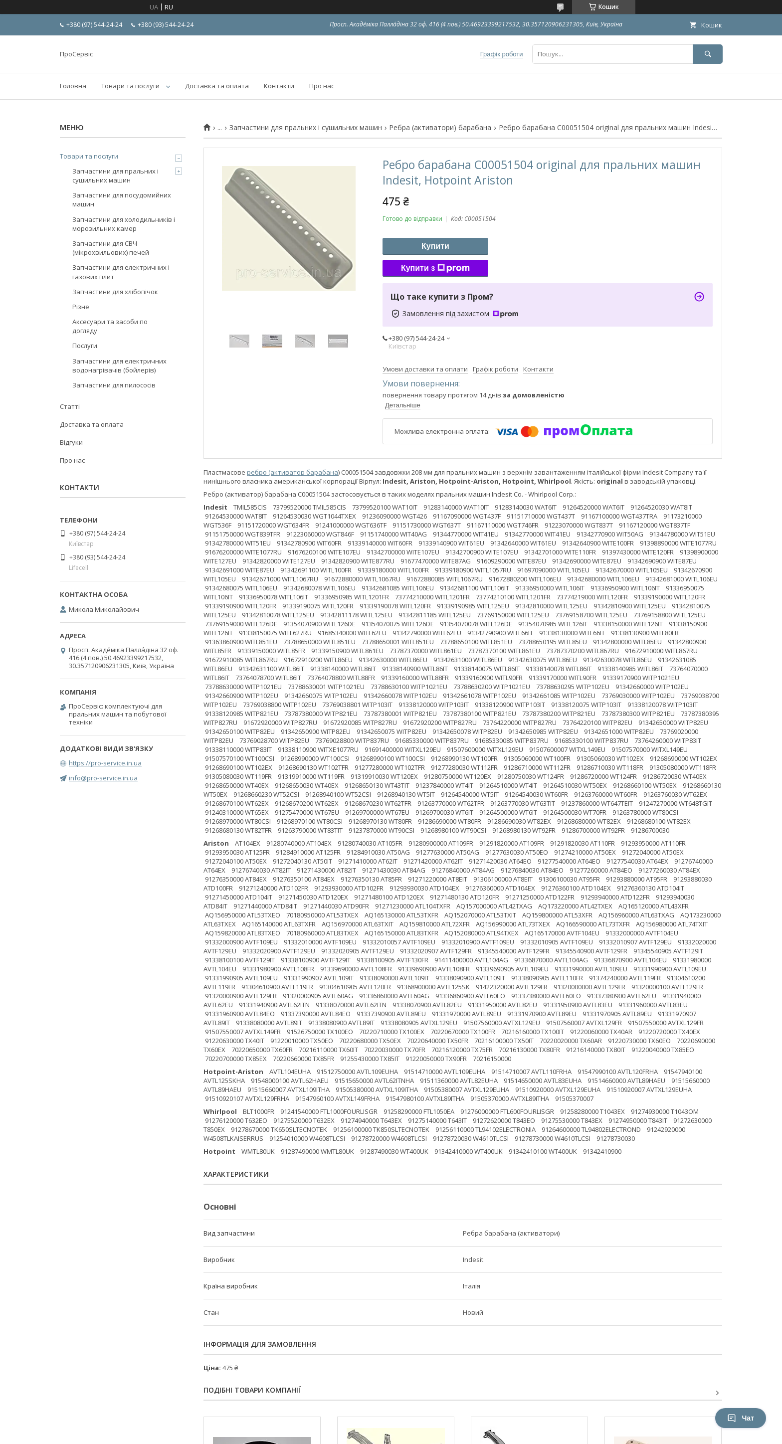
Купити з (435, 268)
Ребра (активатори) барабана (440, 128)
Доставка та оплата (217, 85)
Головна (73, 85)
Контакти (279, 85)
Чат (740, 1418)
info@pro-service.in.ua (103, 778)
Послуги (84, 345)
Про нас (321, 85)
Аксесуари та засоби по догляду (110, 326)
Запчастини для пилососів (114, 384)
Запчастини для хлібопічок (115, 291)
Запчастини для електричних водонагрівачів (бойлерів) (119, 365)
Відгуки (71, 442)
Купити (435, 246)
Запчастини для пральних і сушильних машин (305, 128)
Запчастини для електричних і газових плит (121, 272)
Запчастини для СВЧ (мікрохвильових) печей (110, 248)
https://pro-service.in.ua (105, 763)
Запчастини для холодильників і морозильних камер (123, 224)
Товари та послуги (130, 85)
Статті (70, 406)
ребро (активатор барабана (292, 472)
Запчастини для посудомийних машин (121, 199)
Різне (80, 306)
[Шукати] (708, 54)
